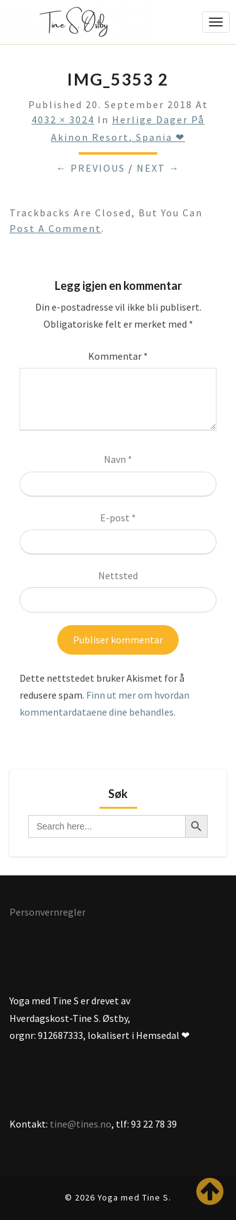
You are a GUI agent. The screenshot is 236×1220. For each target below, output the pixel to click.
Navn (118, 459)
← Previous (90, 168)
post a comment (55, 228)
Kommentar (118, 356)
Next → (158, 168)
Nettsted (118, 575)
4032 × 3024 (62, 119)
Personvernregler (47, 912)
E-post (118, 517)
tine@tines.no (80, 1123)
